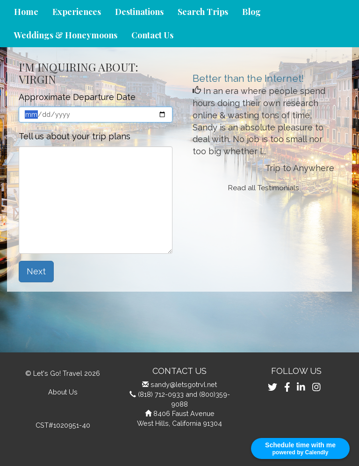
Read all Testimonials (263, 188)
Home (26, 11)
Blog (251, 11)
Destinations (139, 11)
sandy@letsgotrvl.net (184, 384)
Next (36, 271)
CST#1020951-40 (63, 425)
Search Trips (203, 11)
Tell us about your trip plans (74, 136)
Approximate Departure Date (77, 97)
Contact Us (152, 35)
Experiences (76, 11)
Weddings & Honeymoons (65, 35)
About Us (63, 392)
